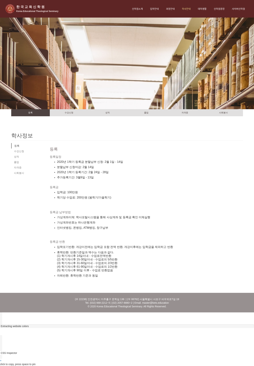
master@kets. (150, 302)
